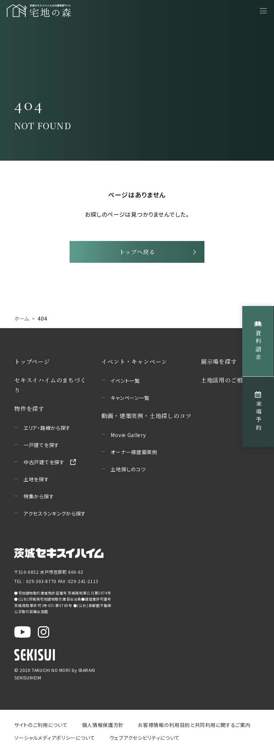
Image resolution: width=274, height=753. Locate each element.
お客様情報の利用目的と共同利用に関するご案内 (194, 726)
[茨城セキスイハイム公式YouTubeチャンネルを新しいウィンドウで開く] (22, 633)
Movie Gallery (128, 436)
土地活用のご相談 (225, 382)
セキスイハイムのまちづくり (50, 387)
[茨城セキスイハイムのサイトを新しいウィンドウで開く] (58, 555)
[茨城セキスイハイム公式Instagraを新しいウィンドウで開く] (43, 633)
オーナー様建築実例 (134, 453)
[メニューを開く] (263, 10)
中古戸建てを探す (44, 463)
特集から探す (39, 498)
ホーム (21, 320)
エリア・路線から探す (47, 429)
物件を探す (29, 410)
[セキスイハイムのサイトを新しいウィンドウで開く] (34, 656)
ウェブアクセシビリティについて (144, 739)
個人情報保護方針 (103, 726)
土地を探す (36, 481)
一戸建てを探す (41, 446)
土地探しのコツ (128, 471)
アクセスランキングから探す (55, 515)
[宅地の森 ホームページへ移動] (58, 10)
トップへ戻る (137, 253)
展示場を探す (219, 363)
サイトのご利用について (40, 726)
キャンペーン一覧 (130, 399)
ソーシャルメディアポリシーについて (54, 739)
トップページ (32, 363)
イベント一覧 (125, 382)
